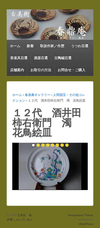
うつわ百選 (79, 46)
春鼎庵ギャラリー (37, 95)
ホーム (15, 46)
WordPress (86, 224)
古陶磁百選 (62, 58)
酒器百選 (41, 58)
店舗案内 (17, 70)
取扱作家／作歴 (52, 46)
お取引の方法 (40, 70)
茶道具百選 (18, 58)
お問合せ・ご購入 (71, 70)
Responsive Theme (80, 215)
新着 (30, 46)
